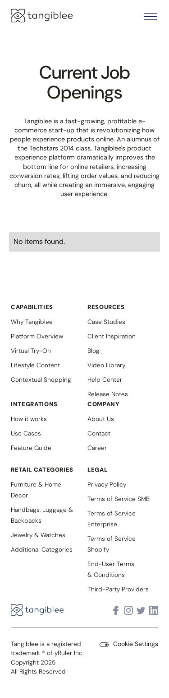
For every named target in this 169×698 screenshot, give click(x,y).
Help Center (104, 379)
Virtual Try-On (31, 351)
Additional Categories (42, 549)
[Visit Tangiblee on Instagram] (128, 610)
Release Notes (107, 394)
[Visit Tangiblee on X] (141, 610)
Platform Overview (37, 336)
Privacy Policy (106, 484)
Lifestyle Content (35, 365)
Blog (93, 351)
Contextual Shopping (41, 379)
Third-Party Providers (118, 589)
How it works (29, 419)
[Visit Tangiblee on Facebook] (115, 610)
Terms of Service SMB (118, 499)
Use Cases (26, 433)
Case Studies (106, 322)
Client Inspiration (111, 336)
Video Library (106, 365)
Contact (98, 433)
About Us (100, 419)
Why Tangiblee (32, 322)
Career (97, 448)
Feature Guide (31, 448)
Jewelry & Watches (38, 535)
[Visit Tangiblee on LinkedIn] (153, 610)
